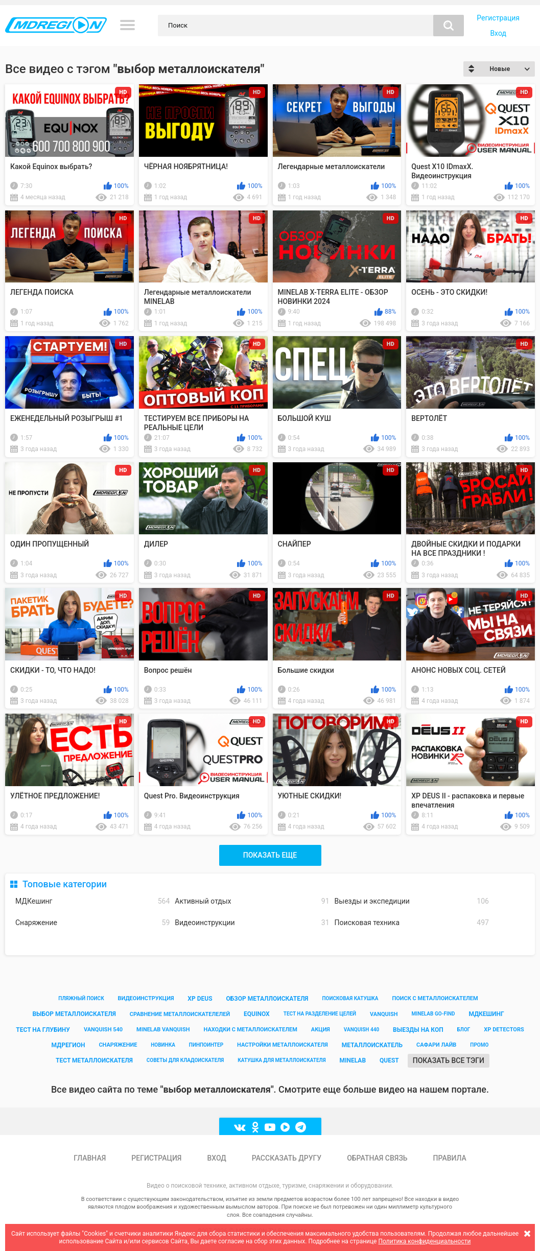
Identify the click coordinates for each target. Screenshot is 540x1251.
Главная (90, 1158)
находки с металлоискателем (250, 1029)
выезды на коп (418, 1029)
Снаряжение (92, 922)
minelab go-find (433, 1014)
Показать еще (270, 855)
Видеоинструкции (252, 922)
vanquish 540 (103, 1029)
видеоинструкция (146, 998)
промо (479, 1045)
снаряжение (118, 1045)
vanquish (384, 1014)
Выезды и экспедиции (412, 901)
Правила (449, 1158)
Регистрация (498, 18)
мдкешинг (486, 1014)
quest (389, 1060)
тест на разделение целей (320, 1014)
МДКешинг (92, 901)
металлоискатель (372, 1045)
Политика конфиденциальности (424, 1241)
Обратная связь (377, 1158)
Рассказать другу (286, 1158)
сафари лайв (436, 1045)
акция (320, 1029)
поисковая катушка (350, 998)
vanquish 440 (361, 1029)
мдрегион (68, 1045)
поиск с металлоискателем (435, 998)
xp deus (199, 998)
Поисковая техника (412, 922)
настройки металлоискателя (282, 1045)
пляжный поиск (81, 998)
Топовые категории (64, 884)
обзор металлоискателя (267, 998)
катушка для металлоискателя (281, 1060)
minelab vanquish (163, 1029)
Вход (498, 33)
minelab (353, 1060)
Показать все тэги (448, 1060)
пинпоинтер (206, 1045)
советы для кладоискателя (185, 1060)
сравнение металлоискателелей (180, 1014)
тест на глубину (43, 1029)
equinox (257, 1014)
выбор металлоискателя (73, 1014)
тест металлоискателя (94, 1060)
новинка (163, 1045)
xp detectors (504, 1029)
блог (464, 1029)
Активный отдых (252, 901)
